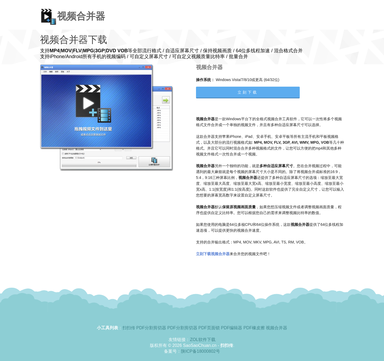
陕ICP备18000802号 (200, 351)
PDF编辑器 (231, 328)
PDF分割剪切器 (151, 328)
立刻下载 (248, 92)
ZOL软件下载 (202, 339)
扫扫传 (128, 328)
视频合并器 (276, 328)
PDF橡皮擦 (254, 328)
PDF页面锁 (209, 328)
